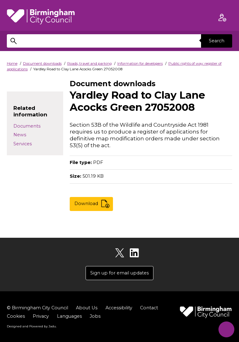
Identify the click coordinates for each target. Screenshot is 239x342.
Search (216, 41)
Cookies (16, 316)
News (19, 135)
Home (12, 63)
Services (22, 144)
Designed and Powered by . (32, 326)
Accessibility (118, 308)
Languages (69, 316)
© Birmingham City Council (37, 308)
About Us (86, 308)
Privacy (41, 316)
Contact (149, 308)
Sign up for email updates (119, 273)
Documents (26, 126)
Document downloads (42, 63)
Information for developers (140, 63)
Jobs (95, 316)
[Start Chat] (225, 328)
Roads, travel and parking (89, 63)
